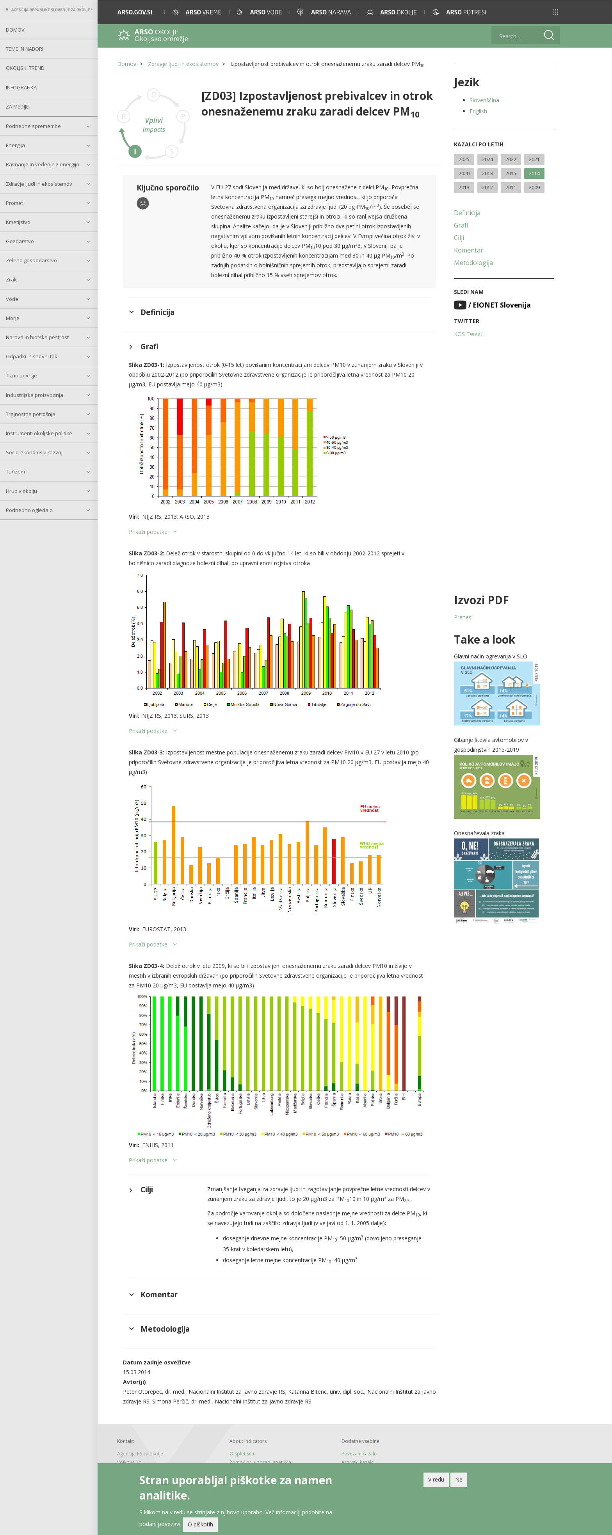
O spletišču (242, 1453)
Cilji (459, 237)
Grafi (461, 225)
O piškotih (200, 1524)
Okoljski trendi (26, 67)
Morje (13, 318)
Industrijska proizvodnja (34, 394)
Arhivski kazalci (358, 1462)
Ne (459, 1479)
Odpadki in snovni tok (31, 356)
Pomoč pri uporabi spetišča (260, 1462)
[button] (555, 12)
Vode (12, 298)
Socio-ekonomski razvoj (34, 452)
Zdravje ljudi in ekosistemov (39, 183)
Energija (15, 145)
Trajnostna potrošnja (30, 414)
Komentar (468, 250)
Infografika (21, 87)
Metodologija (473, 262)
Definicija (467, 212)
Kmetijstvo (18, 222)
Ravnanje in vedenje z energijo (42, 164)
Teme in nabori (24, 48)
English (478, 111)
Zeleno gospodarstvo (31, 260)
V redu (436, 1479)
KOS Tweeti (469, 334)
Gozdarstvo (20, 241)
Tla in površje (21, 375)
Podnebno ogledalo (29, 510)
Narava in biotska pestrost (37, 337)
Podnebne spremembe (33, 126)
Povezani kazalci (359, 1453)
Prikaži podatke (148, 531)
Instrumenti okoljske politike (39, 433)
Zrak (11, 279)
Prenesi (463, 617)
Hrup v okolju (21, 490)
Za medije (17, 106)
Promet (14, 202)
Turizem (15, 471)
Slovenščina (484, 100)
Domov (15, 29)
